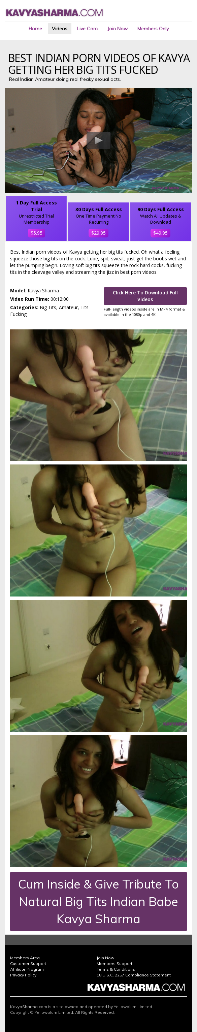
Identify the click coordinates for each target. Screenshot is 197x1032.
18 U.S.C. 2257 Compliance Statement (134, 974)
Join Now (117, 29)
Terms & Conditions (116, 969)
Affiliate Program (27, 969)
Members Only (153, 29)
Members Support (114, 963)
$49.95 (160, 233)
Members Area (25, 957)
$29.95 (98, 233)
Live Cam (87, 29)
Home (35, 29)
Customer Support (28, 963)
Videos (59, 29)
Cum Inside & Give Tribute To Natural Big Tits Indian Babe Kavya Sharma (98, 901)
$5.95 (36, 233)
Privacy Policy (23, 974)
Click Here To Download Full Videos (145, 295)
